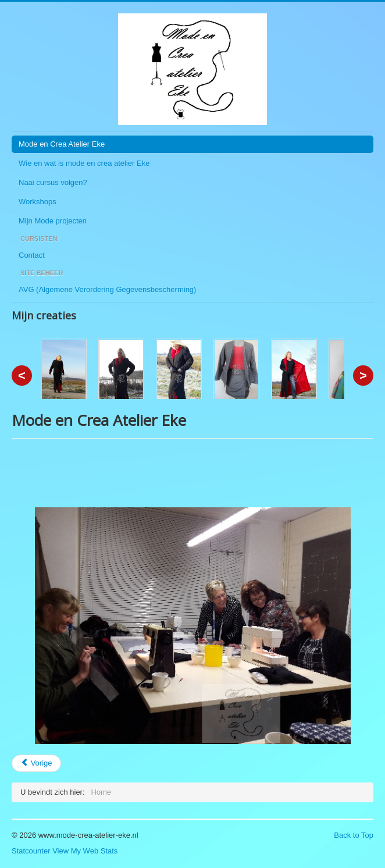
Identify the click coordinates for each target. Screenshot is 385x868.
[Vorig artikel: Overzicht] (36, 763)
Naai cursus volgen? (53, 182)
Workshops (37, 201)
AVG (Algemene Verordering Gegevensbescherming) (107, 289)
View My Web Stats (84, 850)
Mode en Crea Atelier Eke (62, 144)
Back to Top (353, 835)
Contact (32, 255)
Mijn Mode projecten (53, 220)
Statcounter (31, 850)
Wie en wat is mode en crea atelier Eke (84, 163)
